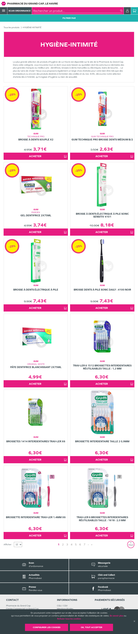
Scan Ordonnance (20, 11)
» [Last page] (91, 544)
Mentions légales (65, 608)
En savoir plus (116, 615)
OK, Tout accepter (91, 627)
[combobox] (76, 10)
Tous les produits (11, 27)
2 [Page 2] (63, 544)
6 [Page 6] (80, 544)
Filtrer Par (69, 18)
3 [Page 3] (67, 544)
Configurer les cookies (46, 627)
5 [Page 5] (76, 544)
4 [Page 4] (71, 544)
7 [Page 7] (84, 544)
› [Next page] (88, 544)
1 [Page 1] (58, 544)
